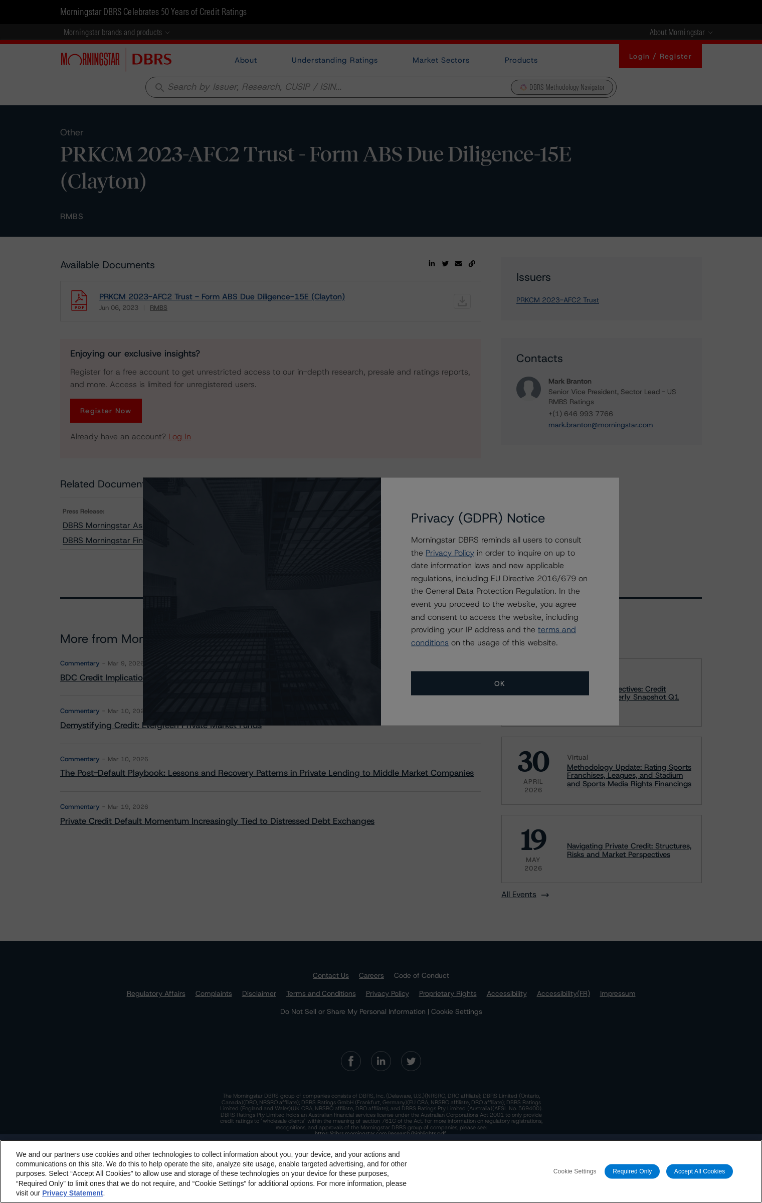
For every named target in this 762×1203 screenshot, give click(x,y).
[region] (381, 1171)
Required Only (632, 1170)
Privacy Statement (72, 1193)
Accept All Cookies (699, 1170)
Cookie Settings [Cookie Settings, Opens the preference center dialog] (575, 1170)
